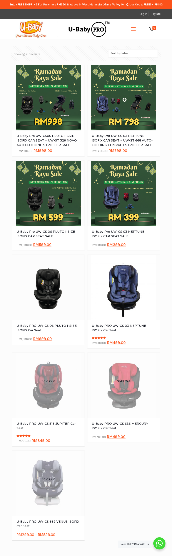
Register (156, 13)
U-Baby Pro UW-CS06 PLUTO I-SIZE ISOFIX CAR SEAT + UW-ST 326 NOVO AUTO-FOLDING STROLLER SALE (47, 140)
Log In (143, 13)
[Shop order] (133, 53)
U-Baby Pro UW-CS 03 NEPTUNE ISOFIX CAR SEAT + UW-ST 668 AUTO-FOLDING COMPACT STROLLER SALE (122, 140)
